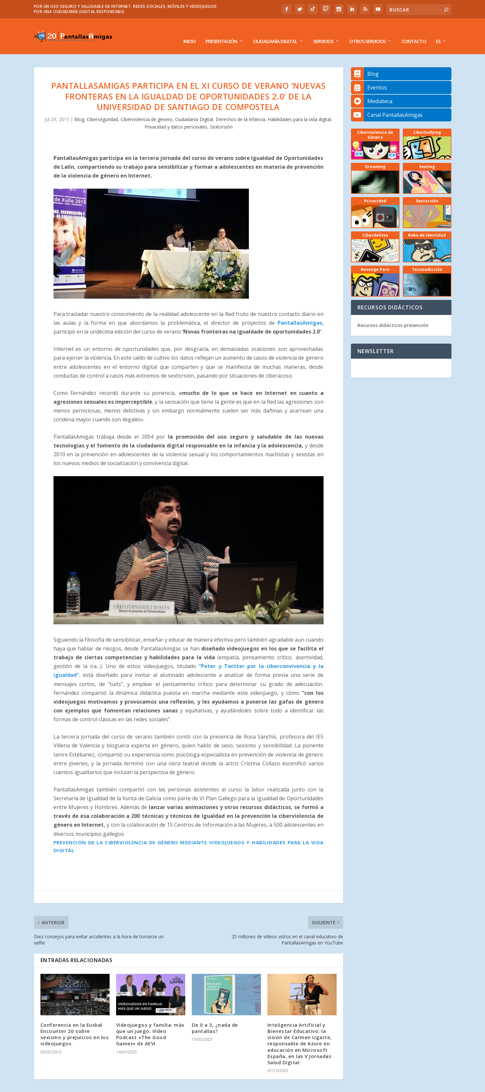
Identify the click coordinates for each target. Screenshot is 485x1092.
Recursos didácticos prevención (393, 315)
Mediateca (371, 91)
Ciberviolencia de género (147, 109)
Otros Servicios (367, 32)
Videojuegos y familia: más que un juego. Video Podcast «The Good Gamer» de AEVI (150, 1024)
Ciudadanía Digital (275, 32)
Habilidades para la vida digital (299, 109)
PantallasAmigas (300, 313)
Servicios (323, 32)
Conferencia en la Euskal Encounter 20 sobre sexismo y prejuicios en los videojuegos (74, 1024)
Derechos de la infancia (240, 109)
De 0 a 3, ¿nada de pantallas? (215, 1018)
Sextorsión (221, 117)
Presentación (221, 32)
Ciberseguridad (102, 109)
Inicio (189, 32)
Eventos (369, 77)
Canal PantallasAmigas (387, 105)
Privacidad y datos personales (175, 117)
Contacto (414, 32)
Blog (79, 109)
